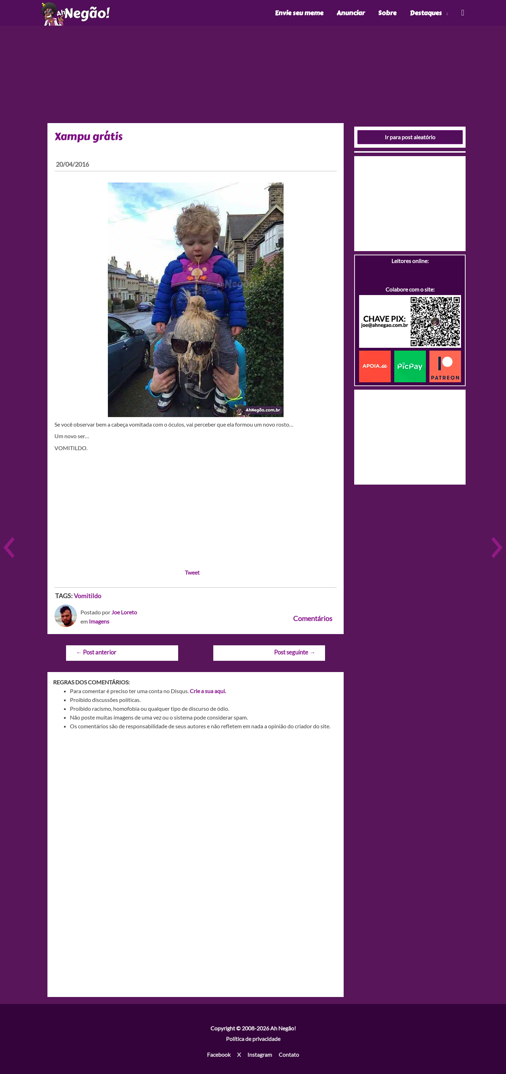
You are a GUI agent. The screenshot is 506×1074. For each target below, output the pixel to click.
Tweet (192, 572)
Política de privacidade (253, 1038)
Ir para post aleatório (410, 137)
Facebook (219, 1054)
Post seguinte (294, 652)
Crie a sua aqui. (208, 691)
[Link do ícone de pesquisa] (462, 13)
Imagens (99, 621)
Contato (289, 1054)
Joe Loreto (124, 612)
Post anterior (96, 652)
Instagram (259, 1054)
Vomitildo (87, 596)
